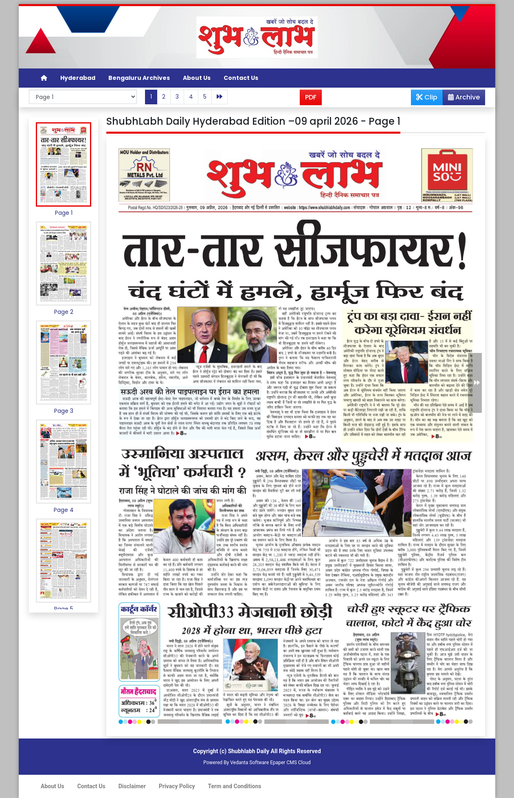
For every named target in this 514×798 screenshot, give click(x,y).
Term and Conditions (234, 786)
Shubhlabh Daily (248, 751)
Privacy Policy (177, 786)
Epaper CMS (283, 762)
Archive (461, 99)
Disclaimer (132, 786)
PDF (310, 97)
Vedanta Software (249, 762)
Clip (426, 97)
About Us (197, 78)
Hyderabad (77, 78)
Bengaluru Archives (139, 78)
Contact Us (241, 78)
